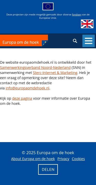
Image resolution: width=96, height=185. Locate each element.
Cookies (78, 158)
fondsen (76, 14)
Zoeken (75, 41)
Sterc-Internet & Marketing (55, 72)
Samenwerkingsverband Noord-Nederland (35, 67)
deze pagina (22, 98)
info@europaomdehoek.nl (27, 88)
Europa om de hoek (24, 41)
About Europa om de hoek (33, 158)
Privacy (63, 158)
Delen (48, 169)
